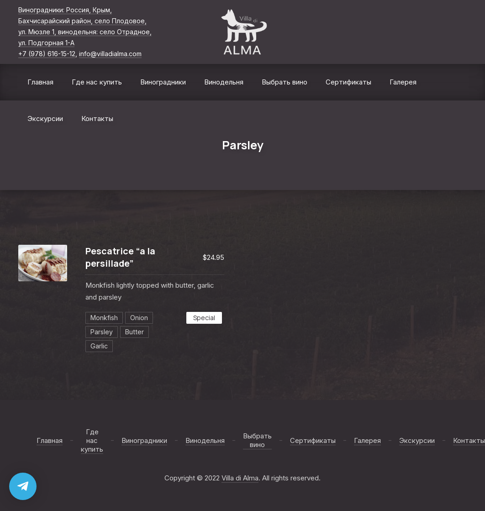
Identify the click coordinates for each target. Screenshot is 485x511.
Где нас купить (97, 82)
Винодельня (223, 82)
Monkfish (104, 317)
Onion (139, 317)
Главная (40, 82)
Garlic (99, 346)
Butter (134, 332)
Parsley (101, 332)
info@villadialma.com (110, 54)
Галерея (403, 82)
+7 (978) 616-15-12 (46, 54)
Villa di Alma (239, 478)
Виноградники (163, 82)
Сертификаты (348, 82)
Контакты (97, 118)
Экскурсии (45, 118)
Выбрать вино (284, 82)
